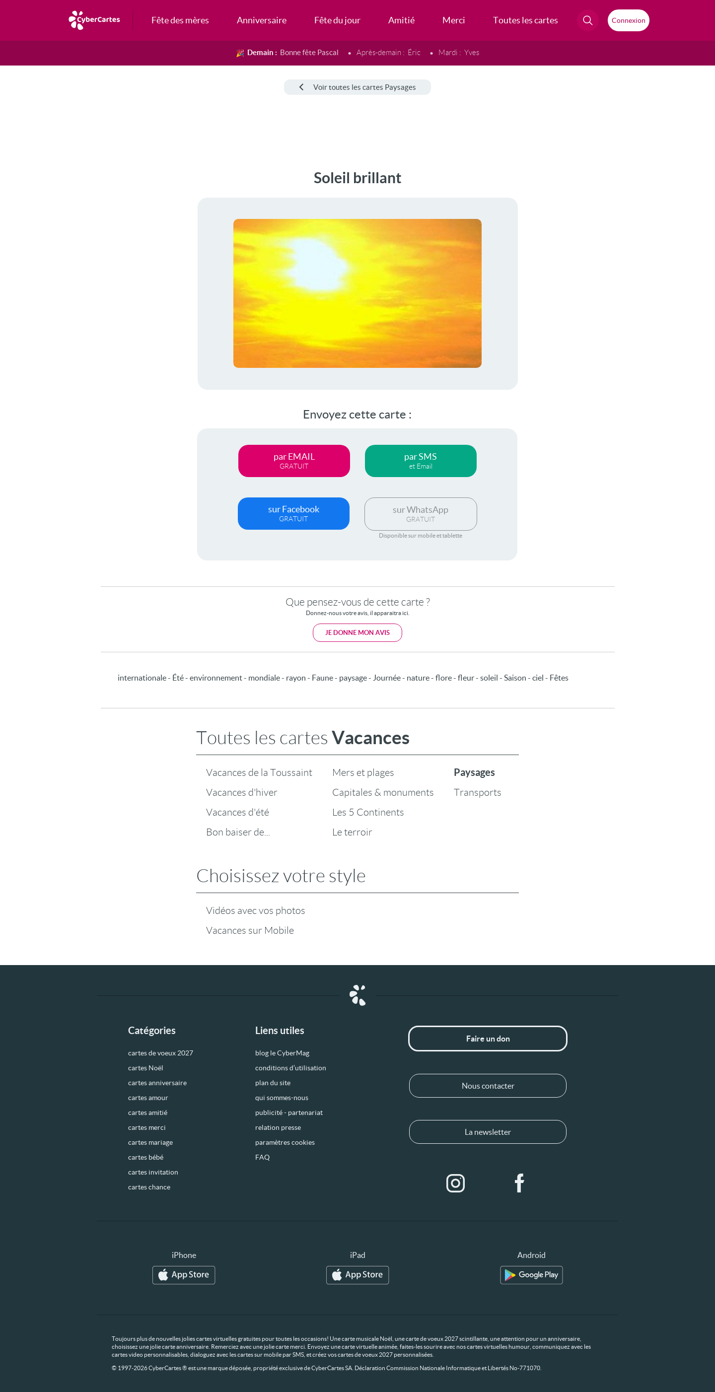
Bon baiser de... (238, 832)
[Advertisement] (82, 318)
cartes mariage (150, 1142)
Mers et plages (363, 772)
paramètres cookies (285, 1142)
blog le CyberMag (282, 1053)
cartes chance (149, 1187)
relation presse (278, 1127)
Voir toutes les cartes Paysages (357, 87)
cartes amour (148, 1098)
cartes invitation (153, 1172)
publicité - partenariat (289, 1112)
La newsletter (488, 1131)
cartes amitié (147, 1112)
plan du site (272, 1083)
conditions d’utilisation (290, 1068)
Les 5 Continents (368, 812)
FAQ (262, 1157)
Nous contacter (488, 1085)
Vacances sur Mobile (250, 930)
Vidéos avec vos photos (255, 910)
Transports (477, 792)
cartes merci (147, 1127)
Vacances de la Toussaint (259, 772)
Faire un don (488, 1038)
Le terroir (352, 832)
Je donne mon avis (357, 632)
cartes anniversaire (157, 1083)
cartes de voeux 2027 (160, 1053)
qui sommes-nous (281, 1098)
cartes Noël (145, 1068)
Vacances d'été (237, 812)
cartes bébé (145, 1157)
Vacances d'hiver (242, 792)
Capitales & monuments (383, 792)
